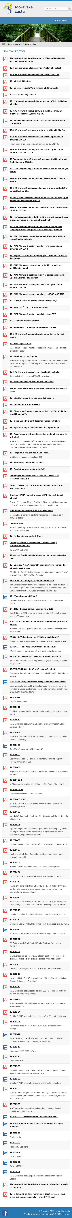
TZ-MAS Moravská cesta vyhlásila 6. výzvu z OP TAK (34, 75)
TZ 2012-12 (15, 974)
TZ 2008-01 (15, 1172)
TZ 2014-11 (15, 707)
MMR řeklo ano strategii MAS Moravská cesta (31, 511)
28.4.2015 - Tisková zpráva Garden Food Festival (33, 647)
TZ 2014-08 (15, 812)
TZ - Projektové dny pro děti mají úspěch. (29, 453)
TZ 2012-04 (15, 1012)
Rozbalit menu (61, 20)
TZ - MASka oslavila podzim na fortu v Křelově (31, 382)
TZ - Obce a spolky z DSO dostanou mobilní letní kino (35, 421)
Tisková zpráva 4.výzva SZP (23, 94)
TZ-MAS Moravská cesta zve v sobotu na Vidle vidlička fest (37, 130)
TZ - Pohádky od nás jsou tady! (24, 356)
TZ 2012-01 (15, 1021)
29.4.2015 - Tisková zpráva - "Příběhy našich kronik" (34, 637)
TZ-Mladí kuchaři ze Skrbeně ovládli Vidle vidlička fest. (35, 68)
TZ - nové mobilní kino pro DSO (25, 404)
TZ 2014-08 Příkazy (19, 799)
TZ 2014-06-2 (16, 780)
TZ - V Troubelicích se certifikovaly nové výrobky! (33, 301)
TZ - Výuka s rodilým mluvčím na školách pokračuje (34, 427)
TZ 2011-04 (15, 1088)
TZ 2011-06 (15, 1079)
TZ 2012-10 (15, 987)
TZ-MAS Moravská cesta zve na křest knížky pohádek (35, 372)
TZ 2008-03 (15, 1133)
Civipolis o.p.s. (17, 523)
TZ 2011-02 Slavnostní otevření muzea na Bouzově (33, 1117)
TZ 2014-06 (15, 862)
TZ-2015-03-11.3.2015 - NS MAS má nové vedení (32, 669)
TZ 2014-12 (15, 697)
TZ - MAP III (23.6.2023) (20, 344)
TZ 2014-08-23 (16, 790)
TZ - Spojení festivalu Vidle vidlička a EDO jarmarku (34, 88)
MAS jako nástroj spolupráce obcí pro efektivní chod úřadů (38, 682)
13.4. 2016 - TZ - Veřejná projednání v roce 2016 (32, 580)
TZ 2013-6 (14, 964)
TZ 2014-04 (15, 872)
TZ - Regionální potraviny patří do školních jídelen (33, 327)
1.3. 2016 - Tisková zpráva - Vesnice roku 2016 (31, 609)
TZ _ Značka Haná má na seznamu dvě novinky (32, 398)
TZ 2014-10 (15, 720)
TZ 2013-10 (15, 882)
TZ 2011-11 (15, 1034)
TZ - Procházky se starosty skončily (27, 462)
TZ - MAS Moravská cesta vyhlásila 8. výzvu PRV (33, 314)
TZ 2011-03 (15, 1104)
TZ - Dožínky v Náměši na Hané (24, 321)
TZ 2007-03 (15, 1143)
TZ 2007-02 (15, 1152)
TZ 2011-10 (15, 1047)
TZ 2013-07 (15, 939)
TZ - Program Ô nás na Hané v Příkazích (28, 307)
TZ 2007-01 (15, 1162)
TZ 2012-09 (15, 999)
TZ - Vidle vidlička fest (20, 81)
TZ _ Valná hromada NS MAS (23, 596)
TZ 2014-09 (15, 732)
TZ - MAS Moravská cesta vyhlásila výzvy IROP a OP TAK (37, 294)
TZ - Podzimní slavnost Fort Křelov (26, 536)
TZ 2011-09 (15, 1066)
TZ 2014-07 (15, 850)
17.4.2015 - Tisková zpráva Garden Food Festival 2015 (35, 656)
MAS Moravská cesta (11, 44)
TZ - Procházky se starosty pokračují (27, 469)
